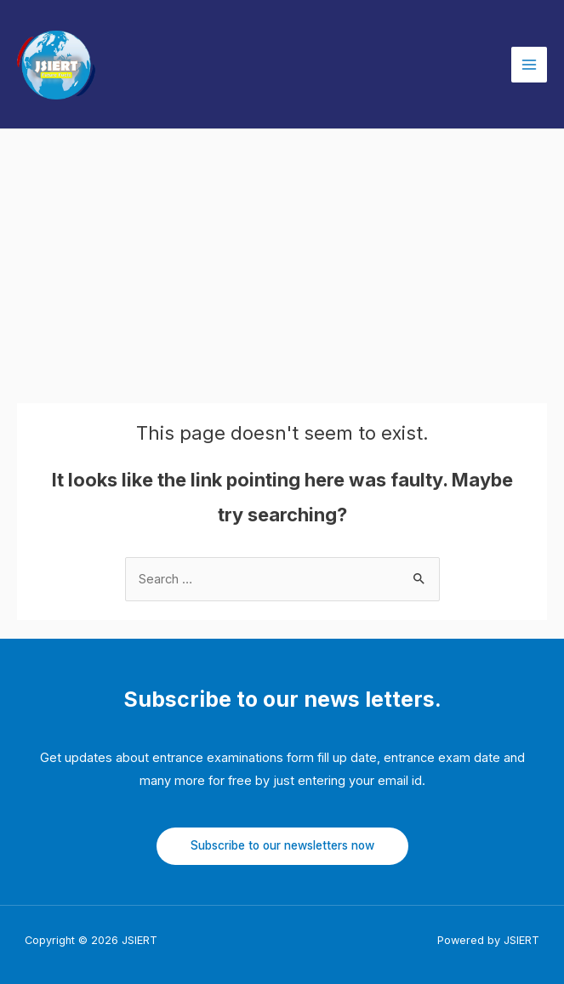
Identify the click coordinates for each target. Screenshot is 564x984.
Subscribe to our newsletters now (282, 845)
